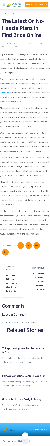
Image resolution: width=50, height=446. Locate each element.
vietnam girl (4, 92)
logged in (17, 322)
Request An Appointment (36, 4)
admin (14, 43)
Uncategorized (12, 14)
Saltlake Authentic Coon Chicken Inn (23, 376)
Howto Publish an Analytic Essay (21, 399)
